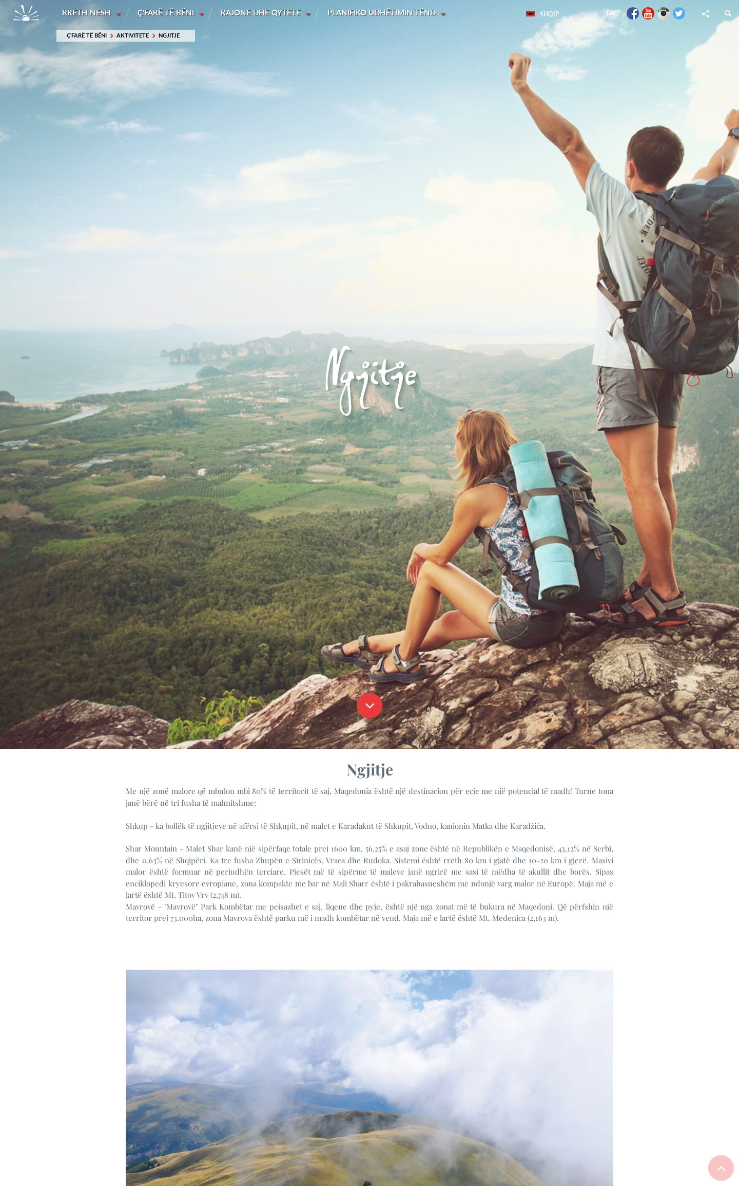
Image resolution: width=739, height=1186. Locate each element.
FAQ (613, 13)
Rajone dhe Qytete (263, 12)
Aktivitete (132, 35)
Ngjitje (169, 35)
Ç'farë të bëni (167, 12)
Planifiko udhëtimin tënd (384, 12)
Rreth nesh (87, 12)
